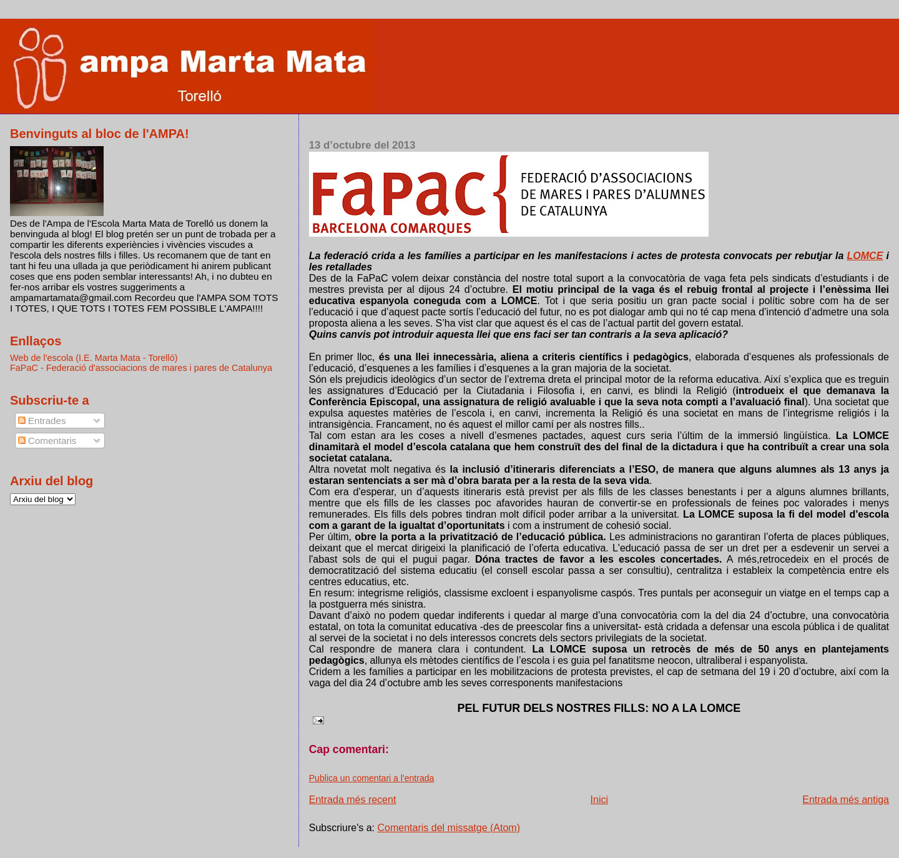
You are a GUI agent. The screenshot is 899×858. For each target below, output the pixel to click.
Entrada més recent (352, 799)
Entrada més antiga (845, 799)
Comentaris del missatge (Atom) (449, 827)
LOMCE (865, 255)
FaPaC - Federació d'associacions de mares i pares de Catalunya (141, 368)
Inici (599, 799)
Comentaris (47, 440)
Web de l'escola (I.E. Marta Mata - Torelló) (94, 358)
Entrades (42, 420)
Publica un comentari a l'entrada (372, 778)
